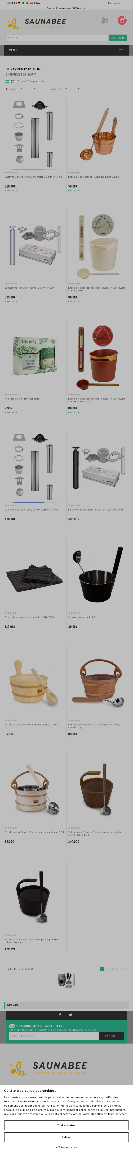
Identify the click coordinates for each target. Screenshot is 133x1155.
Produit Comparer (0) (31, 81)
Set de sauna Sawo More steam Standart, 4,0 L (32, 724)
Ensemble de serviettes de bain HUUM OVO (29, 617)
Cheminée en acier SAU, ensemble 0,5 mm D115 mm (34, 177)
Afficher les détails (66, 1147)
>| (123, 969)
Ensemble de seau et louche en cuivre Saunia (93, 177)
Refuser (67, 1137)
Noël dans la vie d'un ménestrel (22, 399)
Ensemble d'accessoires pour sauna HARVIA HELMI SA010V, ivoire (96, 289)
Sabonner (111, 1036)
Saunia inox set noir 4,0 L (82, 617)
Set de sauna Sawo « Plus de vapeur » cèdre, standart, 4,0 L (94, 726)
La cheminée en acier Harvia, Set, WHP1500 (29, 288)
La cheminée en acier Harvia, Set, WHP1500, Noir (95, 510)
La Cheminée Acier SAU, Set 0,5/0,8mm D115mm (32, 510)
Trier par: (11, 89)
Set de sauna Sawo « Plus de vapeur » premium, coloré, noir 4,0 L (32, 941)
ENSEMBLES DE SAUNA (27, 69)
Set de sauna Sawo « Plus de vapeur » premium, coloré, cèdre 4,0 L (95, 833)
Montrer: (56, 89)
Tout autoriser (66, 1125)
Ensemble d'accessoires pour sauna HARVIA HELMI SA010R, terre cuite (96, 400)
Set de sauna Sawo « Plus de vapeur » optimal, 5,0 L (34, 832)
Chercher (117, 38)
